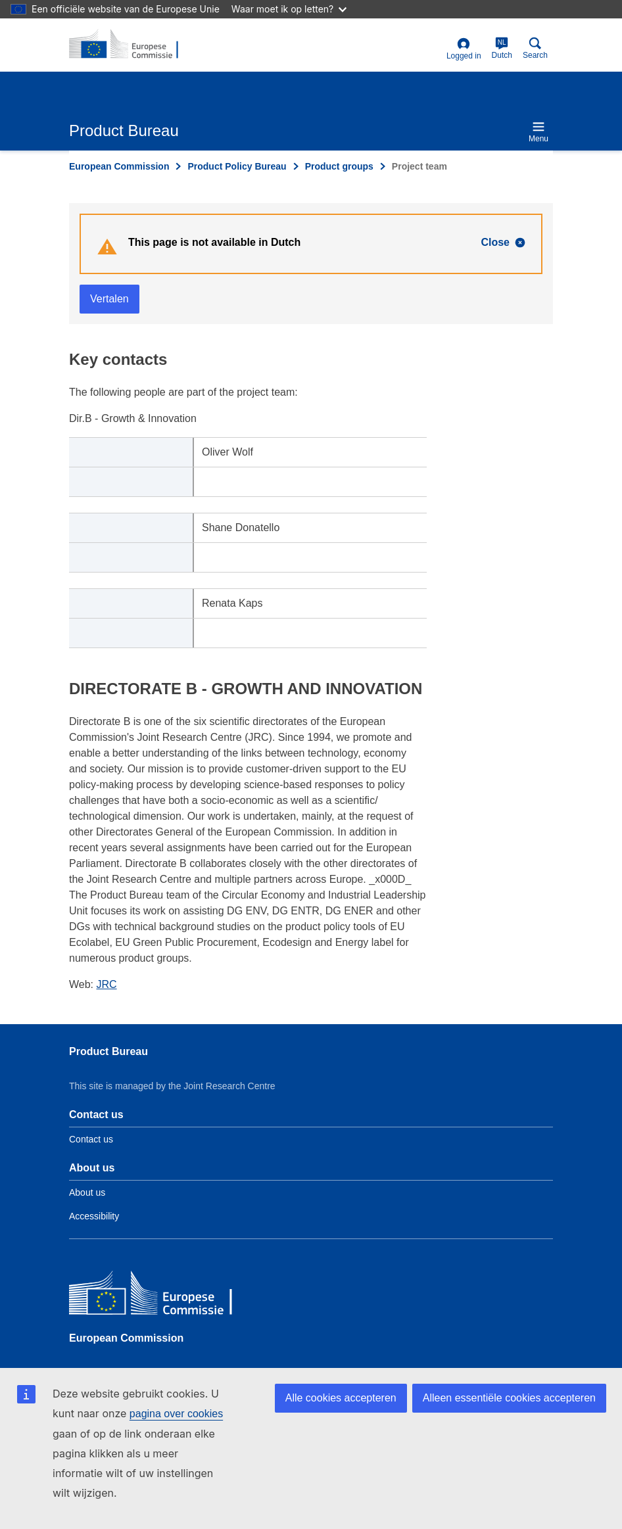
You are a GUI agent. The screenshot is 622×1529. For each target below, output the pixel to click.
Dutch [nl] (502, 48)
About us (87, 1192)
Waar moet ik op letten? (289, 8)
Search (535, 48)
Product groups (339, 166)
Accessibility (94, 1216)
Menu (538, 131)
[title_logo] (133, 44)
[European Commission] (164, 1296)
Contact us (91, 1139)
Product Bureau (108, 1051)
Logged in (463, 48)
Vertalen (109, 298)
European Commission (119, 166)
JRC (107, 984)
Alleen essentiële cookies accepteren (509, 1397)
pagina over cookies (176, 1413)
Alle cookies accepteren (340, 1397)
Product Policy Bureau (236, 166)
